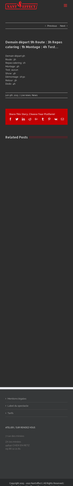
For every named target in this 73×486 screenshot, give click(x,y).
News (35, 95)
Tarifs (10, 413)
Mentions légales (17, 398)
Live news (26, 95)
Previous (52, 25)
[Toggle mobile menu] (66, 5)
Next (62, 25)
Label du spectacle (18, 405)
